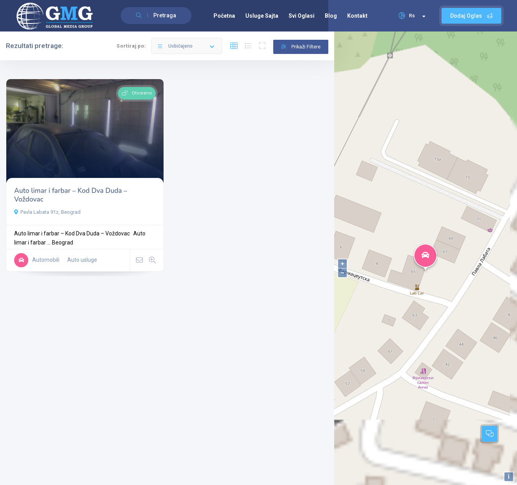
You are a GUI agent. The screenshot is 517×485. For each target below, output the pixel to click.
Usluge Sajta (261, 16)
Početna (224, 16)
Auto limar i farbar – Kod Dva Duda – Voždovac (70, 195)
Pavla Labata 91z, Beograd (47, 212)
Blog (331, 16)
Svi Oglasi (302, 16)
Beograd (62, 242)
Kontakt (357, 16)
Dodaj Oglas (471, 16)
